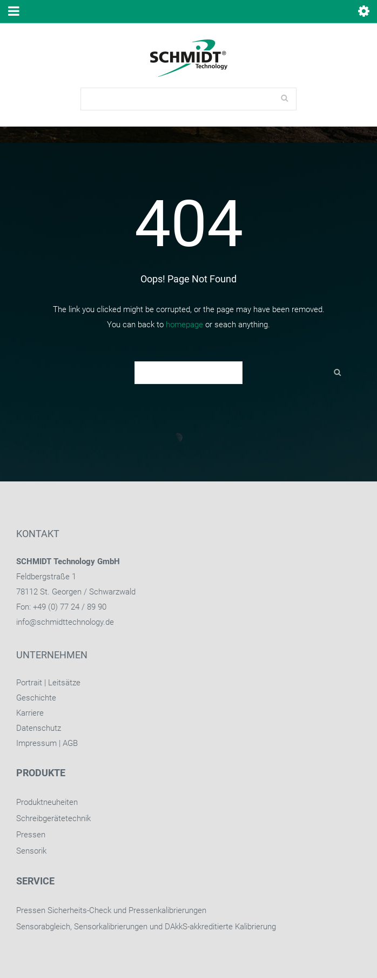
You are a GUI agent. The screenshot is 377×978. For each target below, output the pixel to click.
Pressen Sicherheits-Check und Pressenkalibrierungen (111, 910)
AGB (70, 743)
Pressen (30, 835)
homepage (184, 324)
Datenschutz (38, 728)
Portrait (29, 683)
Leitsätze (64, 683)
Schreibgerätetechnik (53, 818)
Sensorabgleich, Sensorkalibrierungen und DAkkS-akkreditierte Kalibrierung (146, 926)
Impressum (36, 743)
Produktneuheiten (47, 802)
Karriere (30, 713)
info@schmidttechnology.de (65, 622)
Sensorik (31, 851)
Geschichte (36, 698)
